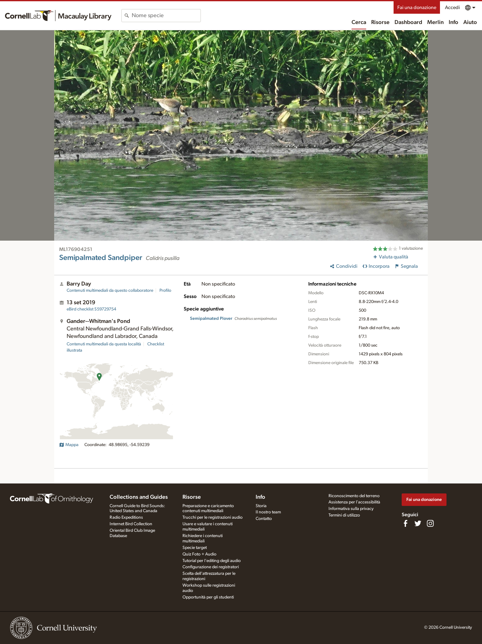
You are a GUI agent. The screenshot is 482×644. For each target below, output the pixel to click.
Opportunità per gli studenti (208, 597)
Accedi (452, 7)
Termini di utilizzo (344, 515)
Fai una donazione (416, 7)
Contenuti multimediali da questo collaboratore (110, 290)
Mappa (68, 445)
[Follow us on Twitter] (418, 523)
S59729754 (91, 309)
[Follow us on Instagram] (430, 523)
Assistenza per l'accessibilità (354, 502)
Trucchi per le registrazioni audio (212, 517)
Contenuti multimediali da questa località (104, 344)
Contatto (264, 519)
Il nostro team (268, 512)
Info (453, 22)
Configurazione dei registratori (210, 567)
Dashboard (408, 22)
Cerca (359, 22)
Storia (261, 506)
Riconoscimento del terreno (354, 496)
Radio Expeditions (126, 517)
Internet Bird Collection (131, 524)
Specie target (194, 547)
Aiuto (470, 22)
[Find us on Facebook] (405, 523)
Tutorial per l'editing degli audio (211, 561)
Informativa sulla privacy (351, 509)
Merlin (435, 22)
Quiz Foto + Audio (199, 554)
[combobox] (166, 15)
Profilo (165, 290)
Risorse (380, 22)
